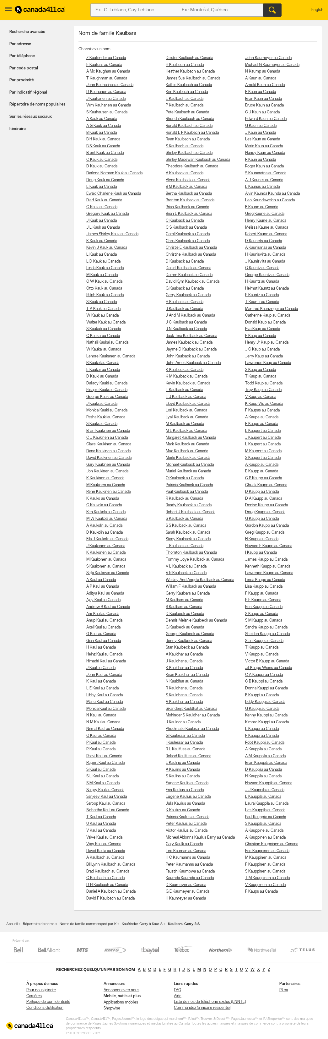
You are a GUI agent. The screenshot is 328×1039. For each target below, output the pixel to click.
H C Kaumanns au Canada (188, 858)
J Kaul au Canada (101, 668)
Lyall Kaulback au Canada (187, 417)
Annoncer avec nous (121, 990)
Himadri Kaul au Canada (106, 661)
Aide (177, 996)
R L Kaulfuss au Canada (185, 749)
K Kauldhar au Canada (184, 668)
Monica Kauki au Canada (106, 410)
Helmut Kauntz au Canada (267, 288)
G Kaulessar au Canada (185, 736)
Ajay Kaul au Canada (103, 600)
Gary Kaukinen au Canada (108, 465)
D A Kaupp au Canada (263, 499)
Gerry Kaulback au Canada (188, 295)
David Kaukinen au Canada (109, 458)
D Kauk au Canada (101, 166)
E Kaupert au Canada (263, 431)
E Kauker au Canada (103, 370)
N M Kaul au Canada (103, 722)
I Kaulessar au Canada (184, 743)
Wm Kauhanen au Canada (108, 105)
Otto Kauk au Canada (104, 288)
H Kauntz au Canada (262, 282)
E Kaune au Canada (261, 207)
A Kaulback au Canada (184, 173)
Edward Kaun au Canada (266, 119)
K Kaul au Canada (101, 681)
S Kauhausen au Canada (106, 112)
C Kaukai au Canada (103, 336)
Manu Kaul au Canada (104, 702)
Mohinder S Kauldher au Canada (193, 715)
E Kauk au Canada (101, 187)
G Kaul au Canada (101, 634)
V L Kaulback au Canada (186, 566)
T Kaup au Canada (260, 376)
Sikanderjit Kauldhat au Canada (191, 709)
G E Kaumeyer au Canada (187, 891)
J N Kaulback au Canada (186, 329)
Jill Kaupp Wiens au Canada (268, 668)
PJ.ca (283, 990)
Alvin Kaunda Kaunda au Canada (272, 194)
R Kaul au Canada (101, 749)
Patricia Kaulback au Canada (189, 485)
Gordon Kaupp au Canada (267, 526)
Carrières (34, 996)
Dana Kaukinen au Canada (108, 451)
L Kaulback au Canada (184, 390)
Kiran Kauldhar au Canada (187, 675)
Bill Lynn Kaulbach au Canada (110, 864)
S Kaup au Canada (260, 370)
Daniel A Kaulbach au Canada (111, 891)
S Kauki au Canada (101, 424)
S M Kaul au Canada (103, 783)
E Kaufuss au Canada (104, 65)
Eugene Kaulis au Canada (187, 783)
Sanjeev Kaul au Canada (106, 797)
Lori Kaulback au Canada (186, 410)
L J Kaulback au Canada (186, 397)
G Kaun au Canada (261, 126)
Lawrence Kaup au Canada (268, 363)
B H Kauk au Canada (103, 139)
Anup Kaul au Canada (104, 620)
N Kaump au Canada (262, 71)
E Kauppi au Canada (262, 695)
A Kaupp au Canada (261, 465)
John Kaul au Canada (104, 675)
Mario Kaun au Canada (264, 146)
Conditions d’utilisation (44, 1008)
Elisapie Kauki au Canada (106, 390)
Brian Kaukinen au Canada (108, 431)
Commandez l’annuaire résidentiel (202, 1008)
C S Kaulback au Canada (186, 228)
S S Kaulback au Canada (186, 526)
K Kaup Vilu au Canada (264, 404)
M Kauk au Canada (102, 275)
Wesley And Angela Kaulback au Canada (200, 580)
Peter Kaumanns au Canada (189, 864)
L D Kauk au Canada (103, 261)
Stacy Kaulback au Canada (188, 539)
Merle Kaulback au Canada (188, 458)
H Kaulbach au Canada (185, 65)
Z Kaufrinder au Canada (106, 58)
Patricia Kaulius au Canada (187, 817)
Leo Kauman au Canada (186, 851)
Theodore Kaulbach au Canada (192, 166)
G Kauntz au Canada (262, 268)
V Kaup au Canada (260, 397)
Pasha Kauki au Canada (105, 417)
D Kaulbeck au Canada (185, 614)
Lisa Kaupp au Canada (263, 587)
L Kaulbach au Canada (184, 99)
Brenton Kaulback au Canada (190, 200)
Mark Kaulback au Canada (187, 444)
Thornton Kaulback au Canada (191, 553)
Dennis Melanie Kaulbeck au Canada (196, 620)
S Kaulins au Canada (183, 776)
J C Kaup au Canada (262, 349)
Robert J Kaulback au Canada (190, 512)
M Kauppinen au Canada (265, 858)
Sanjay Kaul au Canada (105, 790)
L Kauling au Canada (183, 763)
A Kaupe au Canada (261, 417)
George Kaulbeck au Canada (190, 634)
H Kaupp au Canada (261, 539)
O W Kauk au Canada (104, 282)
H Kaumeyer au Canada (186, 898)
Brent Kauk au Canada (105, 153)
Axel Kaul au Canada (103, 627)
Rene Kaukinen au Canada (108, 492)
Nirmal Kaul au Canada (105, 729)
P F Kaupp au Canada (263, 600)
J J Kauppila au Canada (264, 790)
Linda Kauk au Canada (105, 268)
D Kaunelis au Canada (263, 241)
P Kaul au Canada (101, 743)
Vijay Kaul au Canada (103, 844)
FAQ (177, 990)
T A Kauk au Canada (103, 309)
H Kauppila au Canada (263, 776)
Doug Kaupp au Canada (265, 512)
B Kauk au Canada (101, 133)
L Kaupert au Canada (263, 444)
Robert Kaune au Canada (266, 234)
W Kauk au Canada (102, 315)
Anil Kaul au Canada (102, 614)
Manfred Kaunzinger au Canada (271, 309)
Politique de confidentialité (48, 1002)
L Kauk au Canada (101, 255)
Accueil (12, 924)
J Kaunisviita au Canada (265, 261)
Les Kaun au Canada (262, 139)
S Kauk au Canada (101, 302)
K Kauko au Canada (102, 499)
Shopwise (112, 1008)
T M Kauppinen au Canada (267, 878)
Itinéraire (17, 129)
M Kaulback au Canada (185, 424)
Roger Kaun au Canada (264, 166)
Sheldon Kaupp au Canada (267, 634)
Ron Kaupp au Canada (263, 607)
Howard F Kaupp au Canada (268, 546)
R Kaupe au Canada (261, 424)
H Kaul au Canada (101, 647)
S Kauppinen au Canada (265, 871)
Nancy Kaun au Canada (265, 153)
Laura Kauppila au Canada (266, 804)
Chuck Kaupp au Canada (266, 485)
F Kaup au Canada (260, 336)
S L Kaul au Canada (102, 776)
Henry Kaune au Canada (265, 221)
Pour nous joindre (41, 990)
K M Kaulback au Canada (186, 376)
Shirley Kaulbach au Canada (189, 153)
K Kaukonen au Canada (106, 553)
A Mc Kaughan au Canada (108, 71)
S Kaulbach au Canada (184, 146)
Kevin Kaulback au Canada (188, 383)
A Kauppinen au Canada (265, 837)
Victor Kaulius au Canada (186, 831)
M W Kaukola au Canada (106, 519)
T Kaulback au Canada (184, 546)
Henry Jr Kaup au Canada (266, 342)
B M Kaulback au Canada (186, 187)
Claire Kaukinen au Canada (108, 444)
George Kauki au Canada (107, 397)
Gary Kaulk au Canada (184, 844)
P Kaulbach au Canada (184, 105)
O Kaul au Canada (101, 736)
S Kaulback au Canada (184, 519)
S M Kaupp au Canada (263, 620)
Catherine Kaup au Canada (267, 315)
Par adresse (20, 44)
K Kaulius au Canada (183, 810)
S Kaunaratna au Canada (265, 173)
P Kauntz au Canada (262, 295)
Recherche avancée (27, 32)
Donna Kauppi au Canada (266, 688)
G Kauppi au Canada (262, 709)
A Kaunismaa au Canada (265, 248)
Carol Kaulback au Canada (188, 234)
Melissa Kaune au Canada (266, 228)
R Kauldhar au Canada (184, 688)
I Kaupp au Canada (261, 553)
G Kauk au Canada (101, 207)
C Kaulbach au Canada (105, 878)
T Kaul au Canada (101, 817)
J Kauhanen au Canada (106, 99)
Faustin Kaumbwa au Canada (190, 871)
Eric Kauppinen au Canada (267, 851)
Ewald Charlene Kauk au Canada (113, 194)
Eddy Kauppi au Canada (265, 702)
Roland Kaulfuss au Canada (188, 756)
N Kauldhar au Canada (184, 681)
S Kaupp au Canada (261, 614)
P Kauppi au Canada (262, 736)
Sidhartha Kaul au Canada (107, 810)
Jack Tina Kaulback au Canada (191, 336)
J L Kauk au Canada (103, 228)
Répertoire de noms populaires (37, 104)
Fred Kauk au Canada (104, 200)
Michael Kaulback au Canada (190, 465)
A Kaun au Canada (260, 78)
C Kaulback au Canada (185, 221)
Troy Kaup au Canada (263, 390)
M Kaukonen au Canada (106, 560)
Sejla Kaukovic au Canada (107, 573)
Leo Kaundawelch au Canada (270, 200)
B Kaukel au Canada (102, 363)
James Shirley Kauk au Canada (112, 234)
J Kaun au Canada (260, 133)
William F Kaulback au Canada (191, 587)
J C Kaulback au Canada (186, 322)
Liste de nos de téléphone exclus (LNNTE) (210, 1002)
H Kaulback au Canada (184, 302)
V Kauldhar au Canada (184, 702)
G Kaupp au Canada (262, 519)
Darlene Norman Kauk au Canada (114, 173)
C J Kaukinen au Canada (107, 438)
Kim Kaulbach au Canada (187, 92)
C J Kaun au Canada (262, 112)
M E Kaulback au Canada (186, 431)
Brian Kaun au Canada (263, 99)
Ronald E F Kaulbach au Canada (192, 133)
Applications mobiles (121, 1002)
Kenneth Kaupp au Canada (267, 566)
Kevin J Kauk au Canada (106, 248)
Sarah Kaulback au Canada (188, 532)
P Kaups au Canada (261, 891)
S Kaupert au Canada (263, 458)
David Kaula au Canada (105, 851)
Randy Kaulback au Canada (189, 505)
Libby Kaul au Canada (104, 695)
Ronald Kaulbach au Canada (189, 126)
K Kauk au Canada (101, 241)
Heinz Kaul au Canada (104, 654)
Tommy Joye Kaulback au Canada (195, 560)
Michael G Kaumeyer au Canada (272, 65)
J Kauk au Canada (101, 221)
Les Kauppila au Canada (265, 810)
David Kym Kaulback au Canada (192, 282)
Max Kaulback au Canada (187, 451)
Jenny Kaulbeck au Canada (189, 641)
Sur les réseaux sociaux (30, 117)
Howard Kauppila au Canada (268, 783)
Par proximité (21, 80)
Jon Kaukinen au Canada (107, 471)
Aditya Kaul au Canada (105, 593)
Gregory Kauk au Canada (107, 214)
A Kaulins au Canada (183, 770)
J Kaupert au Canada (263, 438)
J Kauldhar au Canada (184, 661)
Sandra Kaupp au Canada (266, 627)
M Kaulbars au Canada (184, 600)
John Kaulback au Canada (188, 356)
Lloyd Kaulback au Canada (188, 404)
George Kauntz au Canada (267, 275)
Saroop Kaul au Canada (105, 804)
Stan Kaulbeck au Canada (187, 647)
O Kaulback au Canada (185, 478)
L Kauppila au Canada (263, 797)
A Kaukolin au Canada (104, 526)
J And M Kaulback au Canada (190, 315)
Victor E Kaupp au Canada (267, 661)
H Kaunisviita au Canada (265, 255)
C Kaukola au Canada (104, 505)
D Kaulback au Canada (185, 261)
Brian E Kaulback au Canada (189, 214)
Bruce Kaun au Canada (264, 105)
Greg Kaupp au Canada (264, 532)
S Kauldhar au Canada (184, 695)
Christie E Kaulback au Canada (191, 248)
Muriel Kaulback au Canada (188, 471)
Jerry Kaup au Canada (264, 356)
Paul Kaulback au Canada (187, 492)
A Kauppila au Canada (263, 749)
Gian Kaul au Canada (103, 641)
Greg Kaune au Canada (264, 214)
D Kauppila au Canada (263, 770)
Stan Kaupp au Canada (264, 641)
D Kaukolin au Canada (104, 532)
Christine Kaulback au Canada (191, 255)
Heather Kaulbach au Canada (190, 71)
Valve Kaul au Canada (104, 837)
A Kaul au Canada (101, 580)
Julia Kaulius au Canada (185, 804)
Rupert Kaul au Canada (105, 763)
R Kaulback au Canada (184, 499)
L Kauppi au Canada (262, 729)
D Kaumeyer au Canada (186, 885)
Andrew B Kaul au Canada (108, 607)
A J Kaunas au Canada (264, 180)
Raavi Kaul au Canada (104, 756)
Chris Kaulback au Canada (188, 241)
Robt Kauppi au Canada (264, 743)
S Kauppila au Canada (263, 824)
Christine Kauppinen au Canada (271, 844)
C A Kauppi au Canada (264, 675)
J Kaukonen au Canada (105, 546)
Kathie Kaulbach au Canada (189, 85)
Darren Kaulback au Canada (189, 275)
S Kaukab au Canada (103, 329)
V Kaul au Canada (101, 831)
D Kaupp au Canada (262, 492)
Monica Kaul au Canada (106, 709)
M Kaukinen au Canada (105, 485)
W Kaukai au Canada (103, 349)
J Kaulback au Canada (184, 309)
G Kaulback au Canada (185, 288)
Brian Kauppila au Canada (266, 763)
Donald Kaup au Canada (265, 322)
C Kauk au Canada (101, 160)
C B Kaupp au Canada (263, 478)
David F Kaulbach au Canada (110, 898)
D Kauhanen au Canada (106, 92)
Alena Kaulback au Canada (188, 180)
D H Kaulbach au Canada (107, 885)
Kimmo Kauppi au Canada (267, 722)
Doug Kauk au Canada (105, 180)
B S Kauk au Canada (103, 146)
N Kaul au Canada (101, 715)
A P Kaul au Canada (102, 587)
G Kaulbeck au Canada (185, 627)
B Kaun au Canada (260, 92)
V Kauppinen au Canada (265, 885)
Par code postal (23, 68)
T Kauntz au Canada (262, 302)
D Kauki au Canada (102, 376)
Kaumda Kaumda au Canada (190, 878)
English (317, 10)
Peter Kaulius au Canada (186, 824)
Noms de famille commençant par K (88, 924)
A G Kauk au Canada (103, 126)
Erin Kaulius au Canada (185, 790)
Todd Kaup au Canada (263, 383)
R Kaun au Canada (260, 160)
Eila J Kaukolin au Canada (107, 539)
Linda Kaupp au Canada (265, 580)
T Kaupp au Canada (261, 647)
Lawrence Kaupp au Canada (269, 573)
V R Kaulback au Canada (186, 573)
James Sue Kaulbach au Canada (193, 78)
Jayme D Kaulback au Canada (191, 349)
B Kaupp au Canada (261, 471)
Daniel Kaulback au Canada (188, 268)
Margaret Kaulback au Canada (191, 438)
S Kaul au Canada (101, 770)
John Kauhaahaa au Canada (109, 85)
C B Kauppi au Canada (263, 681)
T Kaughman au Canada (106, 78)
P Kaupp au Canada (261, 593)
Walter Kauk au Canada (106, 322)
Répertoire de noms (38, 924)
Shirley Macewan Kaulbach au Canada (198, 160)
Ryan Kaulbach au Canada (188, 139)
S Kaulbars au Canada (184, 607)
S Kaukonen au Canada (105, 566)
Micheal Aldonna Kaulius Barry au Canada (200, 837)
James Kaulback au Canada (189, 342)
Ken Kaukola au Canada (106, 512)
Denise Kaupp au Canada (266, 505)
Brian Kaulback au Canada (187, 207)
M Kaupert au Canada (263, 451)
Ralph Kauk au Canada (105, 295)
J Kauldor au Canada (183, 722)
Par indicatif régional (28, 92)
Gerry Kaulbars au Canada (188, 593)
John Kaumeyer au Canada (268, 58)
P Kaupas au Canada (262, 410)
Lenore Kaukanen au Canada (110, 356)
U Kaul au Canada (101, 824)
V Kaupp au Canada (261, 654)
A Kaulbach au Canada (105, 858)
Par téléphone (22, 56)
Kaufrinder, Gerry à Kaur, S (142, 924)
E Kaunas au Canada (262, 187)
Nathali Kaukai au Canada (107, 342)
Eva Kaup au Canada (262, 329)
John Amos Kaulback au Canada (193, 363)
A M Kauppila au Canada (265, 756)
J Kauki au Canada (101, 404)
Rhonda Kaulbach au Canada (190, 119)
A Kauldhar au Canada (184, 654)
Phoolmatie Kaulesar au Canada (192, 729)
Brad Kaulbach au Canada (107, 871)
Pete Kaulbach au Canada (187, 112)
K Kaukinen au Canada (105, 478)
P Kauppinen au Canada (265, 864)
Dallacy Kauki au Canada (106, 383)
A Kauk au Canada (101, 119)
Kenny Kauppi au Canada (266, 715)
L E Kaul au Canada (102, 688)
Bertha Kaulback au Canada (189, 194)
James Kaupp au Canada (266, 560)
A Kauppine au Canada (264, 831)
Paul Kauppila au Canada (265, 817)
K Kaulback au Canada (184, 370)
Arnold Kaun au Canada (265, 85)
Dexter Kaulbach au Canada (189, 58)
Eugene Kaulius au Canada (188, 797)
